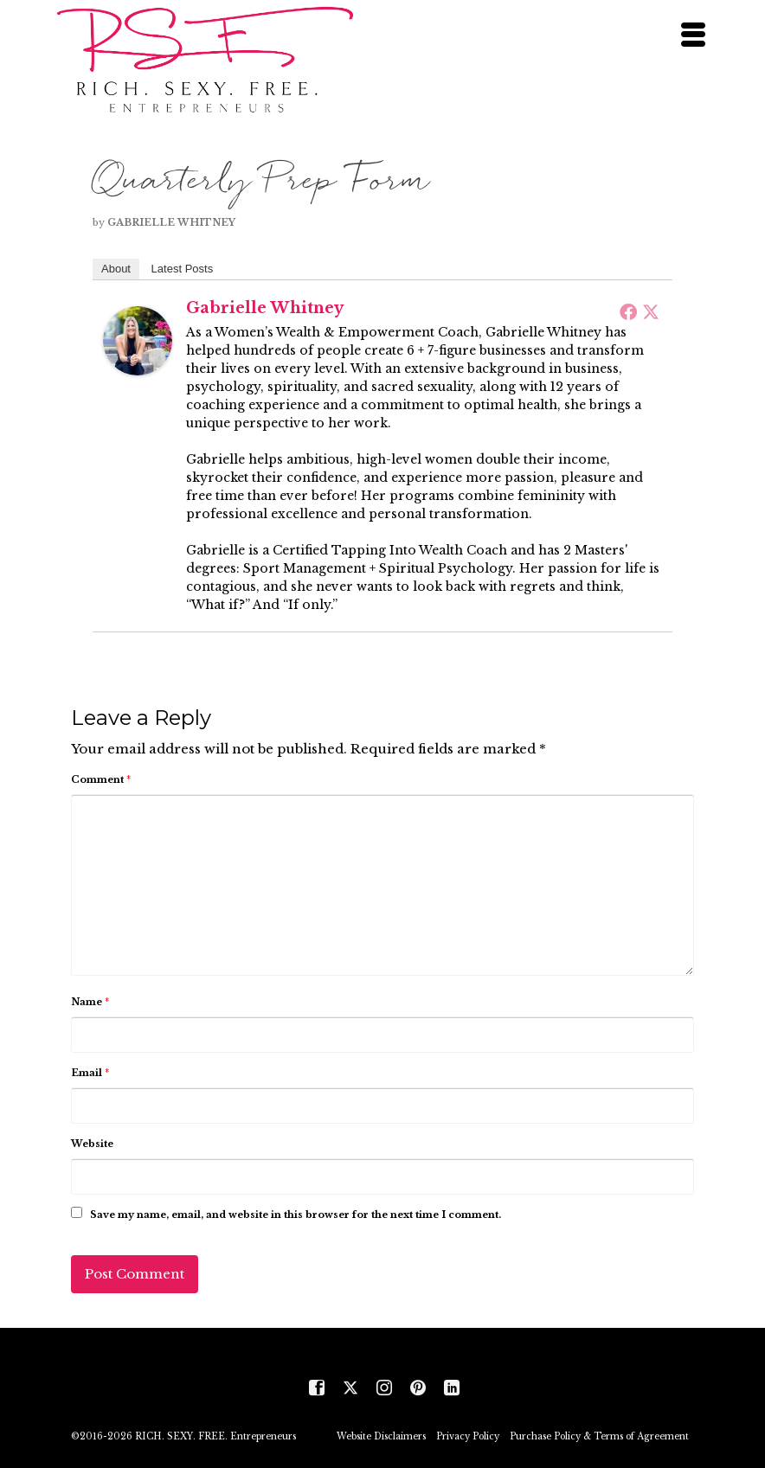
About (116, 268)
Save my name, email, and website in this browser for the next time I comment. (295, 1214)
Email (90, 1073)
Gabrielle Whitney (171, 222)
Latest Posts (182, 268)
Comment (101, 779)
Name (90, 1002)
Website (92, 1144)
